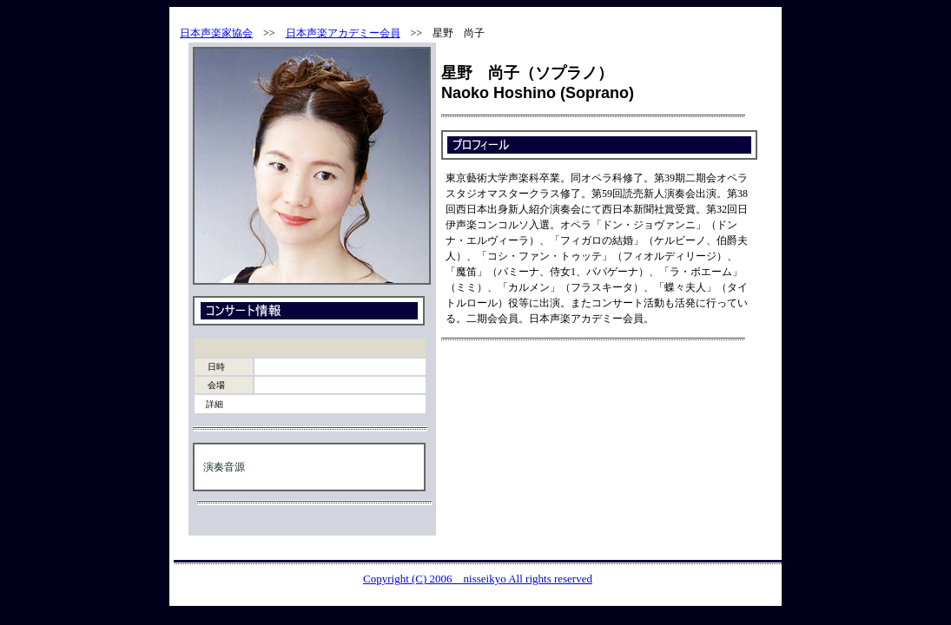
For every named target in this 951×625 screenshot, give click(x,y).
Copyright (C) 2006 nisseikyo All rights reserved (477, 578)
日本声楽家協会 (216, 33)
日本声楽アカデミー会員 (343, 33)
